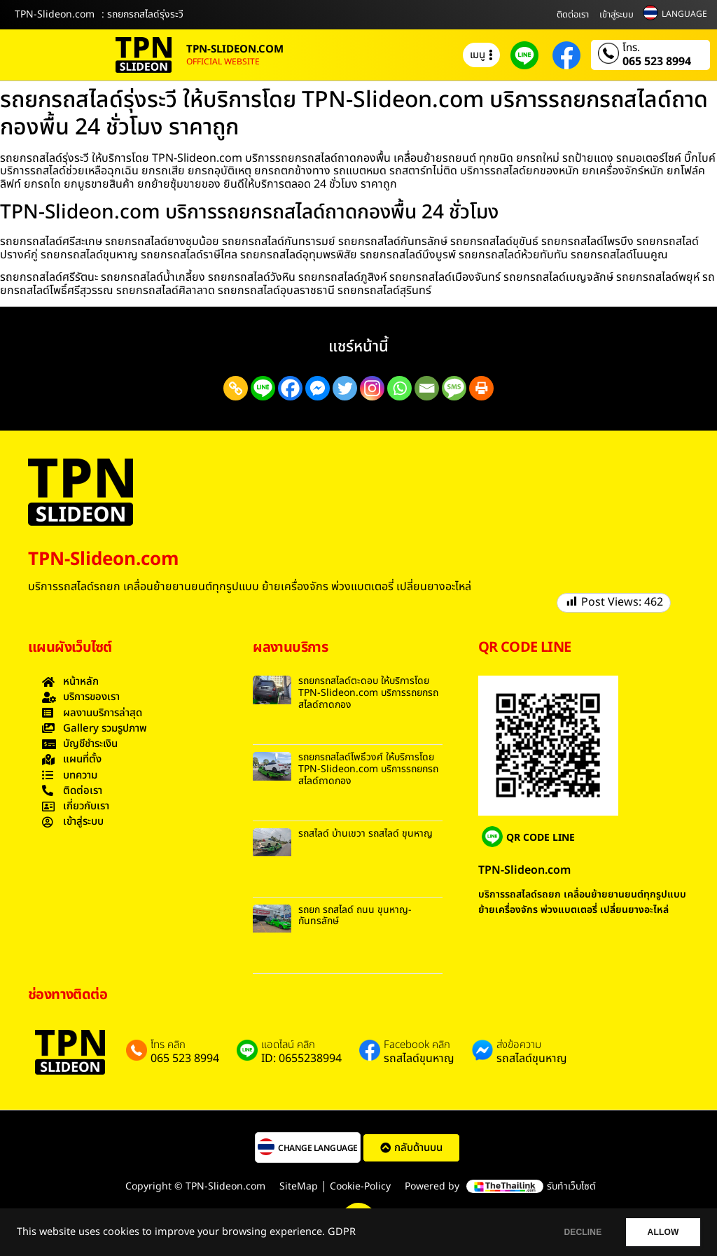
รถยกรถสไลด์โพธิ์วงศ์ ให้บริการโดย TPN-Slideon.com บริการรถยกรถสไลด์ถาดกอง (368, 769)
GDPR (342, 1232)
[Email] (427, 388)
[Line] (263, 388)
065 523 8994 (656, 61)
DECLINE (573, 1232)
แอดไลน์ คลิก (288, 1045)
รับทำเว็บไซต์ (571, 1186)
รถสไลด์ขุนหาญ (419, 1058)
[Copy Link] (235, 388)
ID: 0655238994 (301, 1058)
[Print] (481, 388)
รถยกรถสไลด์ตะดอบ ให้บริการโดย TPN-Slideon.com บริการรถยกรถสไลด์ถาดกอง (368, 693)
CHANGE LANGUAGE (318, 1148)
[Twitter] (345, 388)
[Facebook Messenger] (317, 388)
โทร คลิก (168, 1045)
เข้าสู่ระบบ (616, 15)
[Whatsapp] (399, 388)
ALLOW (660, 1232)
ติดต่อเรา (573, 15)
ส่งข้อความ (518, 1045)
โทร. (631, 48)
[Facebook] (290, 388)
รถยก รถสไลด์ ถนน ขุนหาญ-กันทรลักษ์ (355, 915)
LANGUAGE (684, 14)
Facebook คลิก (417, 1045)
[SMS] (454, 388)
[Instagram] (372, 388)
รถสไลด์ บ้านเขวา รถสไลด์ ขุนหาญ (365, 833)
